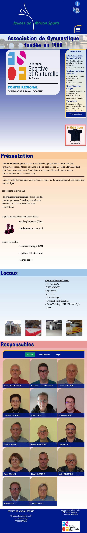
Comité (30, 354)
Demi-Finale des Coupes (73, 87)
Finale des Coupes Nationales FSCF (74, 57)
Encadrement (44, 354)
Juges (58, 354)
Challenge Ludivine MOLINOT (75, 72)
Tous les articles (76, 114)
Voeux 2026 (71, 101)
